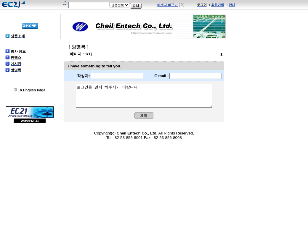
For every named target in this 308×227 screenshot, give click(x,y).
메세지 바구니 (167, 5)
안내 (232, 5)
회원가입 (217, 5)
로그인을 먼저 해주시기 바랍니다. (144, 98)
